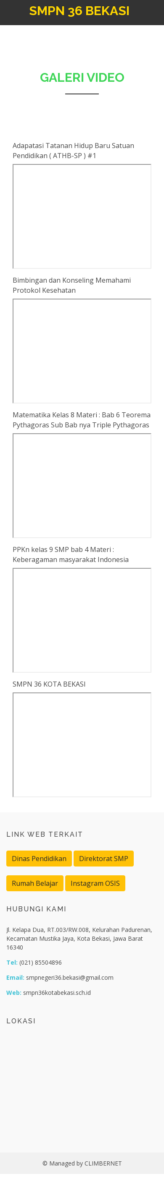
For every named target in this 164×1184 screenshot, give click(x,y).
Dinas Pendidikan (39, 858)
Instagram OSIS (95, 883)
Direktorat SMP (103, 858)
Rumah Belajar (35, 883)
